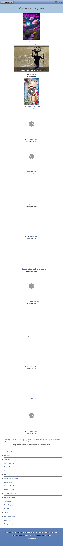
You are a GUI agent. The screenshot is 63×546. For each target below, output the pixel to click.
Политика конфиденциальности (21, 535)
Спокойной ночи (34, 42)
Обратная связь (29, 532)
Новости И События (10, 516)
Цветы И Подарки (9, 497)
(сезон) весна (34, 333)
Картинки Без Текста (10, 493)
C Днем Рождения (9, 463)
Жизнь (34, 171)
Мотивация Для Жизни (11, 478)
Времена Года (8, 501)
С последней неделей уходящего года (34, 269)
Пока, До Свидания (10, 524)
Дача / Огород (8, 505)
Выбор (34, 74)
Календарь (7, 459)
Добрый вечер (33, 204)
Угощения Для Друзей (10, 486)
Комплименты (8, 512)
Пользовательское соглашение (42, 535)
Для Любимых (8, 482)
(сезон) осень (34, 139)
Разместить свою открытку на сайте (46, 532)
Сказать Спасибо (9, 471)
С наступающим (34, 301)
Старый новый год (34, 106)
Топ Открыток (8, 448)
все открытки (7, 2)
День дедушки (33, 236)
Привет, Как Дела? (9, 490)
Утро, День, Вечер (9, 452)
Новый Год (7, 520)
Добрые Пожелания (10, 467)
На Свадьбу (7, 509)
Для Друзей (7, 474)
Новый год (34, 398)
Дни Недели (7, 455)
